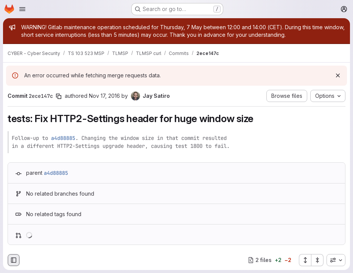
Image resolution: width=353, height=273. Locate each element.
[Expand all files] (305, 260)
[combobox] (336, 260)
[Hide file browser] (14, 260)
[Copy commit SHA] (58, 96)
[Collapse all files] (317, 260)
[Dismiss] (337, 75)
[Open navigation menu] (22, 9)
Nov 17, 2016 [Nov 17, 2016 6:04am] (104, 96)
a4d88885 (63, 138)
